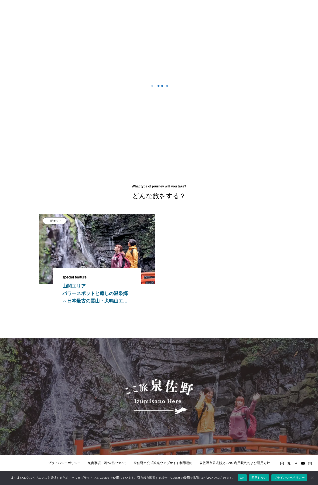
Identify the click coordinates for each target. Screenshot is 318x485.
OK (242, 477)
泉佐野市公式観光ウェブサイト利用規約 (163, 463)
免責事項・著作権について (107, 463)
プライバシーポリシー (64, 463)
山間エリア (55, 221)
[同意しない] (312, 477)
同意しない (259, 477)
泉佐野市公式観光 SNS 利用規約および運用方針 (234, 463)
